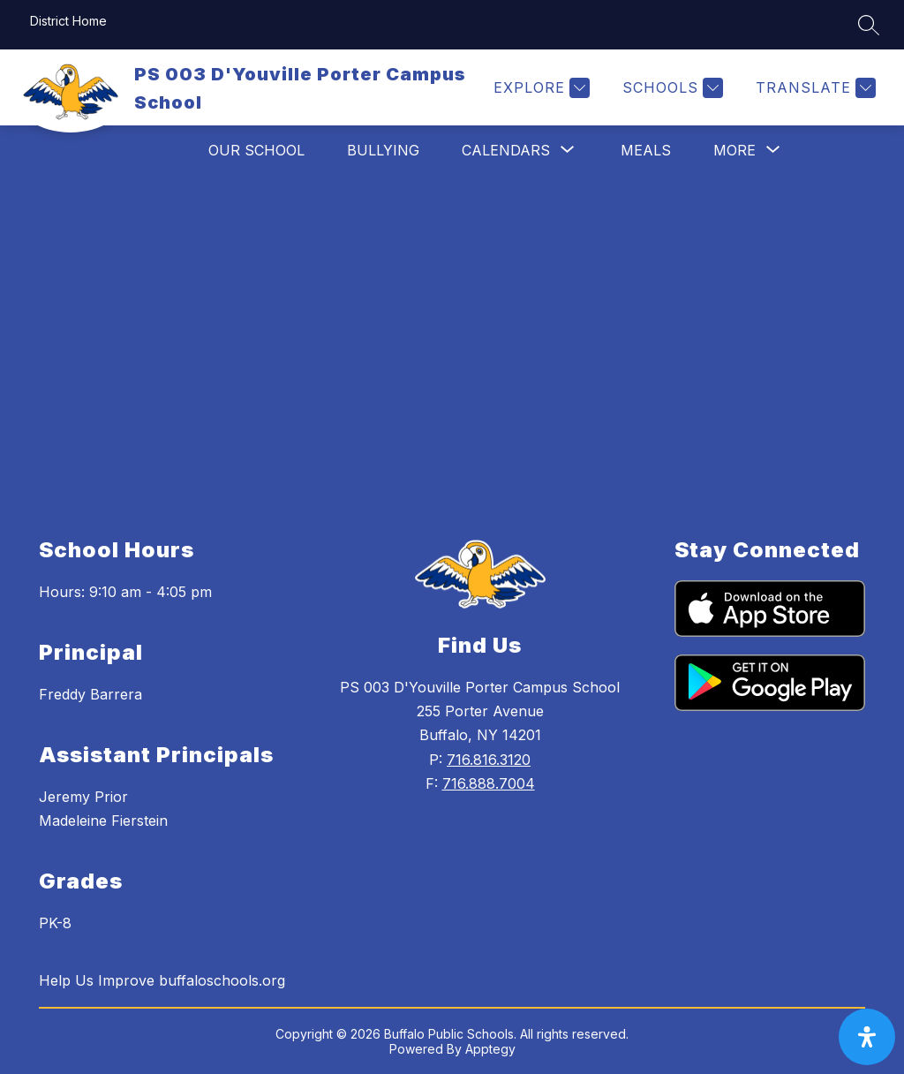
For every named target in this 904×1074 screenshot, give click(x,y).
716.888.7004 (488, 783)
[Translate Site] (813, 88)
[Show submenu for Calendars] (506, 150)
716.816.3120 (489, 759)
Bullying (383, 150)
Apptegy (490, 1048)
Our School (256, 150)
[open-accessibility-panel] (867, 1037)
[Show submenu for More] (734, 150)
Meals (646, 150)
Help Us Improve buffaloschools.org (162, 980)
